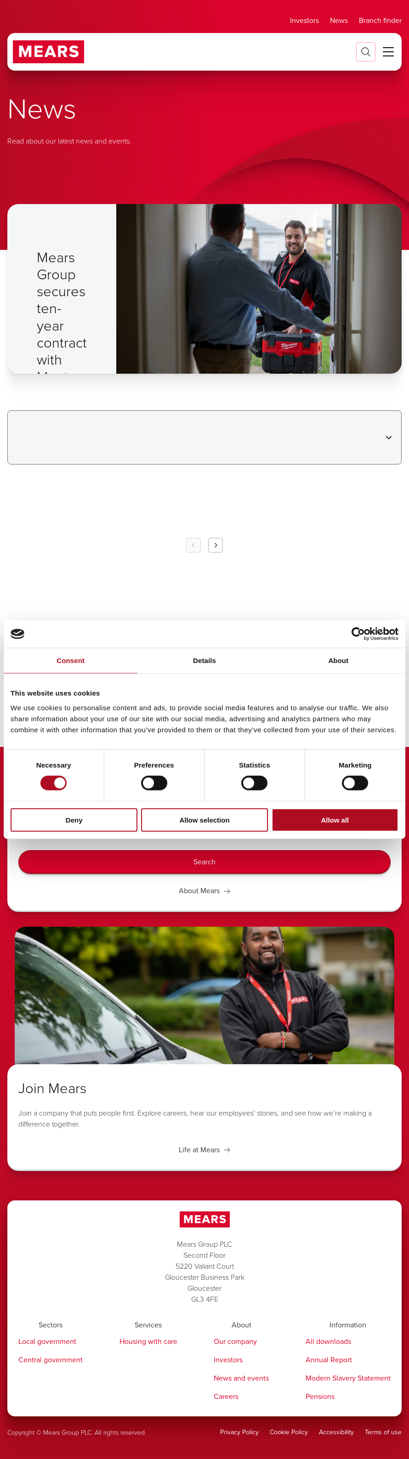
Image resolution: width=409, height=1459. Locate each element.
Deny (74, 819)
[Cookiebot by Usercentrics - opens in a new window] (358, 634)
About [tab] (338, 660)
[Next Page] (215, 545)
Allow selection (204, 819)
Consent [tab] (71, 660)
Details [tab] (204, 660)
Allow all (335, 819)
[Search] (204, 862)
